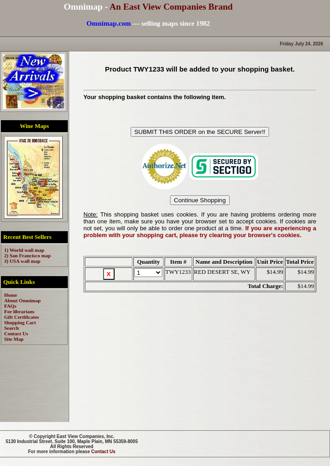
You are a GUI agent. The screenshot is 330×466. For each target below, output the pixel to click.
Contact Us (103, 451)
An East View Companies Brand (171, 6)
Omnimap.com (109, 23)
